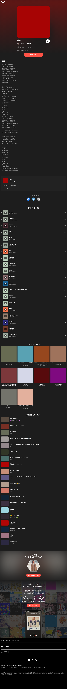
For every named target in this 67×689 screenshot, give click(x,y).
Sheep (8, 405)
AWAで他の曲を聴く (33, 575)
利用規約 (3, 667)
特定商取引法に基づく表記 (39, 667)
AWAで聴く (33, 54)
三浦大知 (28, 43)
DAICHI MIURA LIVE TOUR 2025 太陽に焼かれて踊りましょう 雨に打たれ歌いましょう (41, 364)
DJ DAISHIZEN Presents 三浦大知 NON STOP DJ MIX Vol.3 (25, 363)
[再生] (48, 41)
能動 (10, 179)
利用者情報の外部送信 (26, 667)
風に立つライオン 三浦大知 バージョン (25, 406)
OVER (41, 384)
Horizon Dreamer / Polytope (58, 362)
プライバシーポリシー (13, 667)
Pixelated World (58, 384)
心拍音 (25, 384)
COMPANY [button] (5, 652)
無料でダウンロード (33, 605)
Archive (9, 362)
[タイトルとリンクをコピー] (38, 199)
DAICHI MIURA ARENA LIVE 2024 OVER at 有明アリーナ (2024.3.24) (8, 385)
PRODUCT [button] (5, 647)
